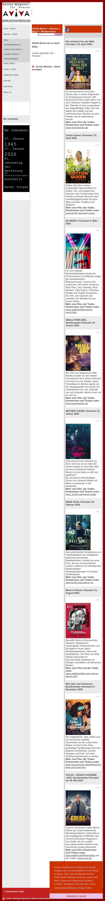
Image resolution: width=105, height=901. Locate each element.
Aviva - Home (9, 28)
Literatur (7, 81)
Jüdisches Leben (11, 75)
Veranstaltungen (10, 59)
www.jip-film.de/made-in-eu (79, 582)
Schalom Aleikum (11, 54)
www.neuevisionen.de (77, 127)
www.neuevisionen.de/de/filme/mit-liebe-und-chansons (83, 766)
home (46, 898)
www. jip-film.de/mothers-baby (81, 494)
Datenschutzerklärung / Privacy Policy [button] (73, 888)
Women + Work (10, 34)
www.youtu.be (84, 858)
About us (7, 92)
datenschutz (38, 898)
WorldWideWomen (12, 45)
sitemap (16, 898)
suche (8, 898)
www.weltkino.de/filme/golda (80, 855)
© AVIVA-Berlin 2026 (14, 891)
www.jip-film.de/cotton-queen (80, 213)
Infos (5, 40)
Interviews (8, 86)
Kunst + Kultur (9, 69)
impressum (25, 898)
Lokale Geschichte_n (13, 49)
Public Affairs (9, 63)
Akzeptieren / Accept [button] (76, 896)
